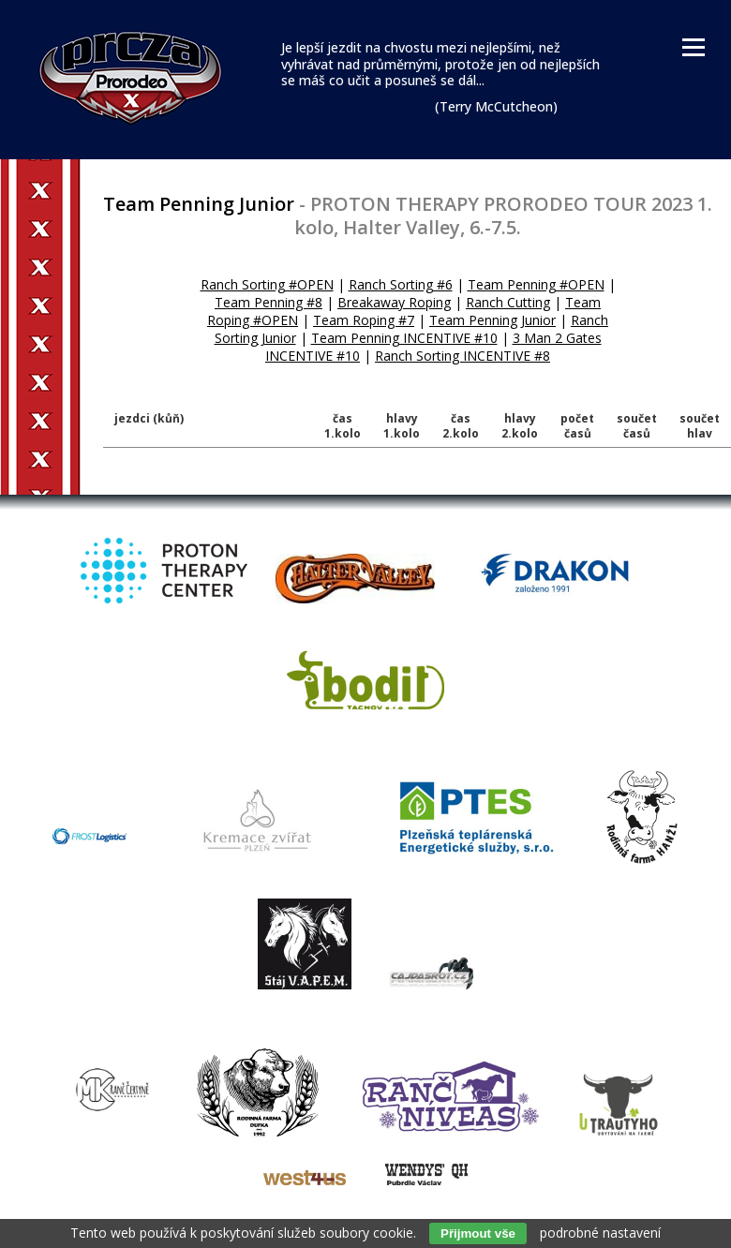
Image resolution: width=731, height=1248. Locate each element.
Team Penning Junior (492, 320)
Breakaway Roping (394, 302)
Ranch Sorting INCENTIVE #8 (462, 355)
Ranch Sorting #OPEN (267, 284)
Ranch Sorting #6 (401, 284)
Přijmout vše (477, 1233)
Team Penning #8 (268, 302)
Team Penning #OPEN (536, 284)
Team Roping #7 (363, 320)
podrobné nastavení (600, 1232)
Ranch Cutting (508, 302)
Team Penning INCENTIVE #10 (404, 338)
